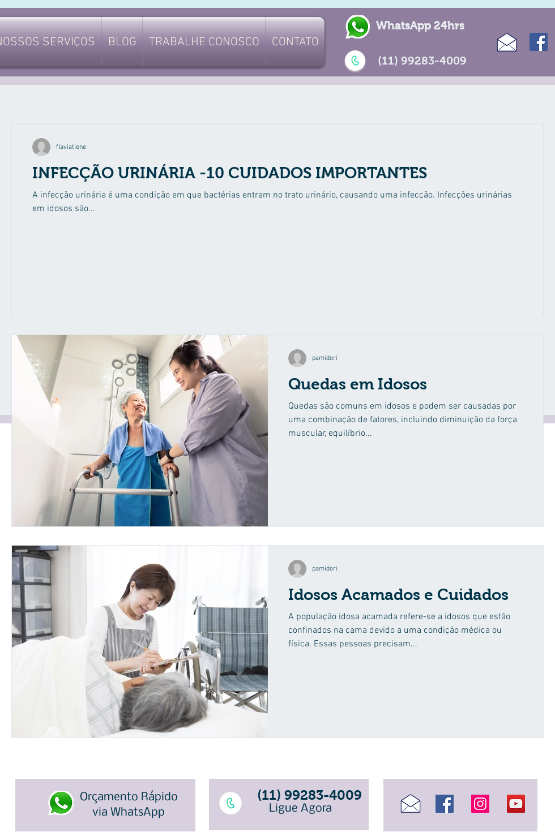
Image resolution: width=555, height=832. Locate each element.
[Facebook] (539, 42)
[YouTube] (516, 804)
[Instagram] (480, 804)
